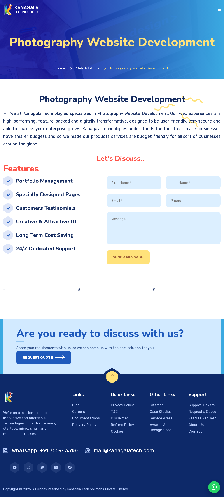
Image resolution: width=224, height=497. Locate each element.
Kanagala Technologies (45, 113)
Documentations (86, 418)
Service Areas (161, 418)
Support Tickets (202, 405)
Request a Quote (202, 412)
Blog (76, 405)
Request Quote (40, 357)
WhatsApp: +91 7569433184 (41, 450)
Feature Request (202, 418)
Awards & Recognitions (161, 427)
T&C (114, 412)
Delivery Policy (84, 425)
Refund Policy (122, 425)
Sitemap (156, 405)
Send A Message (128, 257)
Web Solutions (87, 68)
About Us (196, 425)
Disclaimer (119, 418)
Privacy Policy (122, 405)
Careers (78, 412)
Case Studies (161, 412)
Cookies (117, 431)
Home (60, 68)
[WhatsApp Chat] (214, 487)
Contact (195, 431)
